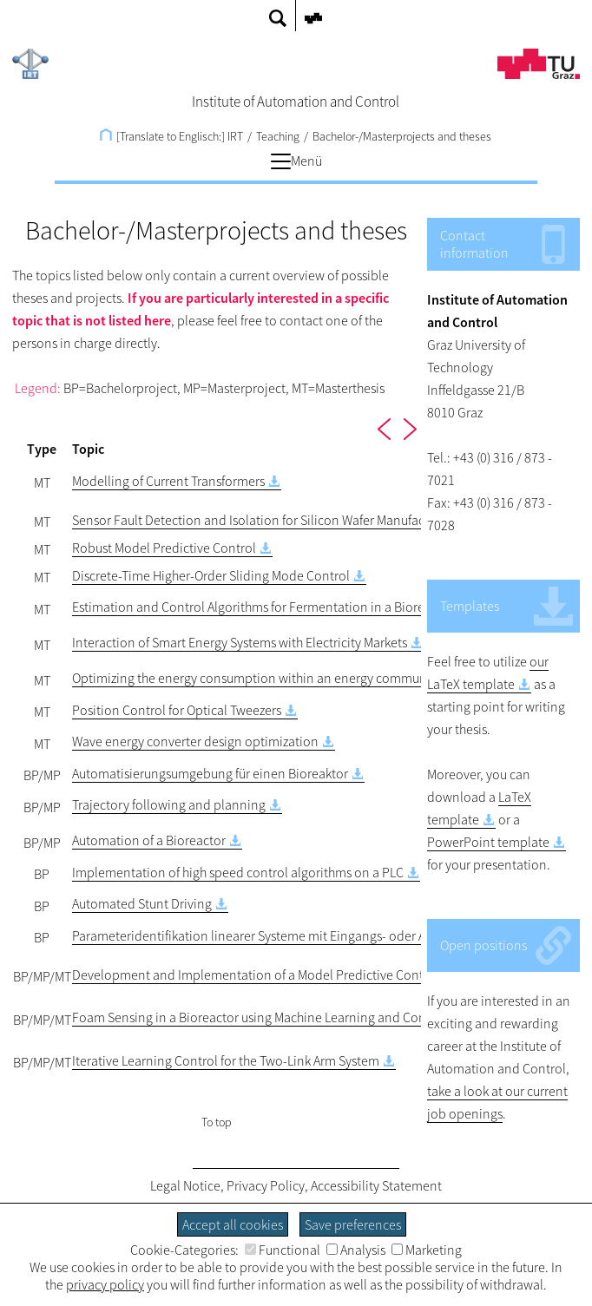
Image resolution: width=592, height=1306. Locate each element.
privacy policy (105, 1284)
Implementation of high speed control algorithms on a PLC (238, 872)
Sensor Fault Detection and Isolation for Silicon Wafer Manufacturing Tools (281, 519)
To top (216, 1122)
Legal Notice (185, 1185)
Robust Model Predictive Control (164, 547)
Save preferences (353, 1224)
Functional (282, 1249)
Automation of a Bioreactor (149, 840)
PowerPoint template (488, 841)
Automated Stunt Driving (142, 903)
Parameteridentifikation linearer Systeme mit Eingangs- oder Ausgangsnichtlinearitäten (319, 935)
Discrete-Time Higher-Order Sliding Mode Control (211, 575)
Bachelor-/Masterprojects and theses (401, 136)
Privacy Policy (266, 1185)
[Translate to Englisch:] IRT (171, 136)
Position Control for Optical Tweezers (176, 710)
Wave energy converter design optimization (195, 741)
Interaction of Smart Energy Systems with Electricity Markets (239, 642)
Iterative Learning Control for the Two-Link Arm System (225, 1060)
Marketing (426, 1249)
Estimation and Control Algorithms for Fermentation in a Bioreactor (263, 606)
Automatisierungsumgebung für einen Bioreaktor (210, 773)
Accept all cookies (232, 1224)
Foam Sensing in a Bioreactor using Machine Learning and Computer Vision (284, 1017)
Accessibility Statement (376, 1185)
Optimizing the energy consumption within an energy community (256, 677)
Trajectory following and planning (169, 804)
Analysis (355, 1249)
